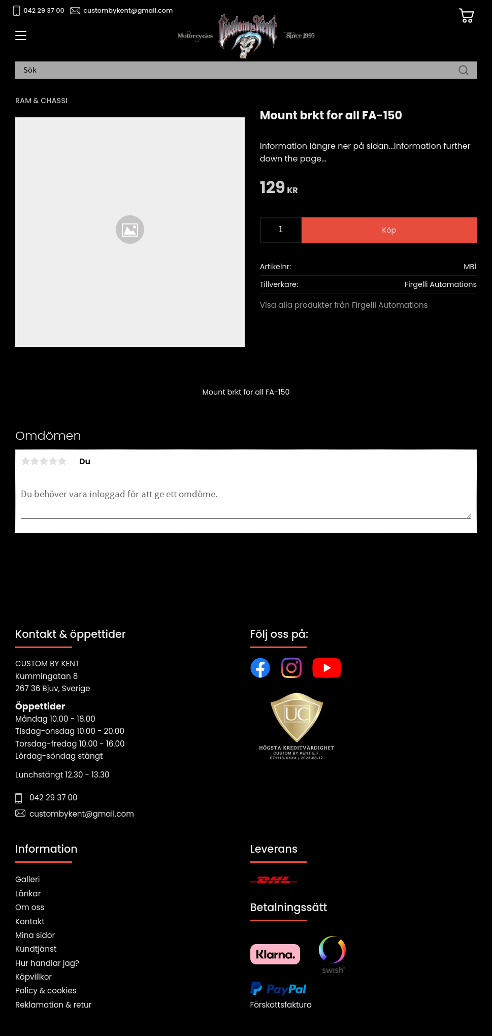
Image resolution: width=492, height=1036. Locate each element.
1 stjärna (25, 461)
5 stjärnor (62, 461)
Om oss (29, 907)
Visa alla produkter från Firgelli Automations (344, 305)
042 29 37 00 (43, 10)
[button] (19, 39)
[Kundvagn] (466, 15)
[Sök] (463, 70)
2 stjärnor (34, 461)
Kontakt (30, 921)
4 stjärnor (52, 461)
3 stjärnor (43, 461)
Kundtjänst (36, 949)
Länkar (28, 893)
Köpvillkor (33, 977)
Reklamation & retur (53, 1004)
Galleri (27, 879)
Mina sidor (35, 935)
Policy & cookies (46, 990)
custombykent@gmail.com (128, 10)
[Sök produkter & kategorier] (240, 70)
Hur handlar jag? (47, 963)
